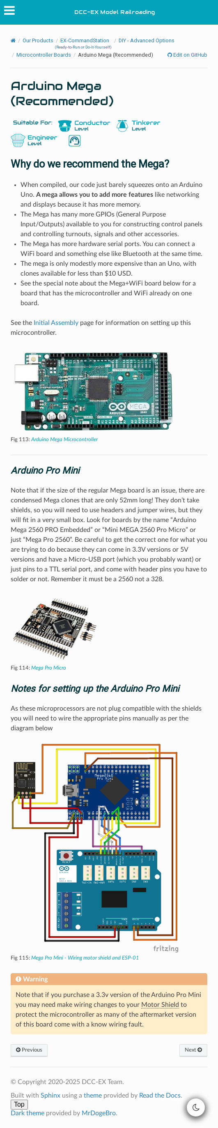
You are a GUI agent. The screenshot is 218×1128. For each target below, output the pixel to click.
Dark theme (27, 1113)
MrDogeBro (99, 1113)
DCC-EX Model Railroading (114, 12)
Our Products (38, 40)
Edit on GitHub (189, 55)
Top (19, 1104)
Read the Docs (160, 1095)
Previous (29, 1049)
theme (93, 1095)
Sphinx (50, 1095)
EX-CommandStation (83, 43)
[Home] (13, 41)
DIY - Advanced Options (146, 40)
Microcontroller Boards (43, 55)
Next (193, 1049)
